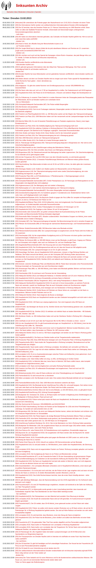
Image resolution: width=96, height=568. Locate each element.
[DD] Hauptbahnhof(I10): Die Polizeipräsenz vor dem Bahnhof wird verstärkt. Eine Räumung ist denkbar (49, 496)
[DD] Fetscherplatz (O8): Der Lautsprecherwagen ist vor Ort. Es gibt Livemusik (41, 250)
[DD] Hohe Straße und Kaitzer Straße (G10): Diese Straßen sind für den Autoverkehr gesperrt (46, 133)
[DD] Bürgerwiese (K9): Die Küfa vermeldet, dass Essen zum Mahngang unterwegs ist (44, 150)
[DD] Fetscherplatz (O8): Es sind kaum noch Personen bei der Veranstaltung (40, 273)
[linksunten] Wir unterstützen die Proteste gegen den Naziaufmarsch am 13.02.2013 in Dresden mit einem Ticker (52, 22)
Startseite (10, 12)
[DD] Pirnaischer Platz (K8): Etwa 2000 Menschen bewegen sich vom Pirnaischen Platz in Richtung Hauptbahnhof (53, 340)
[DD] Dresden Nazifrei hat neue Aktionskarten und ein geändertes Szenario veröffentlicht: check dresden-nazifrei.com (54, 74)
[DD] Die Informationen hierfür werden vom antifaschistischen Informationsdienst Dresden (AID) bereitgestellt (51, 25)
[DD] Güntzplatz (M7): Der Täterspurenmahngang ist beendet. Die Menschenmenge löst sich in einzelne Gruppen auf (54, 221)
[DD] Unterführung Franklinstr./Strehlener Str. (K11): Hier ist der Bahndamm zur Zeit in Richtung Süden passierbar (53, 423)
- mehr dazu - (19, 34)
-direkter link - (19, 71)
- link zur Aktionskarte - (23, 102)
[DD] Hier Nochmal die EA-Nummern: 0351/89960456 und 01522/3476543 (40, 404)
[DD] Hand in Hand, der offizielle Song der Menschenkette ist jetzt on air (39, 43)
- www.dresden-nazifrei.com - (25, 64)
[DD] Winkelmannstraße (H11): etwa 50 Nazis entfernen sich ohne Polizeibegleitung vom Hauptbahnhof (49, 373)
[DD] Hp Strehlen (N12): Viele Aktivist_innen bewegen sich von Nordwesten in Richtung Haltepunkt (48, 288)
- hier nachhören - (21, 494)
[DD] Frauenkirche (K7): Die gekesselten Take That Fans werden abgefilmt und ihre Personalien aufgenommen (52, 522)
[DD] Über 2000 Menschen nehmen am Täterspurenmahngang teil (37, 138)
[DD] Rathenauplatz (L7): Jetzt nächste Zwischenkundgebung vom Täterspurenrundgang (44, 188)
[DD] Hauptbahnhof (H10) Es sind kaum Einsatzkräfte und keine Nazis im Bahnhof (42, 278)
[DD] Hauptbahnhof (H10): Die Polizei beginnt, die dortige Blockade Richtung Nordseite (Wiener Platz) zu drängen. (53, 416)
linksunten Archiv (31, 5)
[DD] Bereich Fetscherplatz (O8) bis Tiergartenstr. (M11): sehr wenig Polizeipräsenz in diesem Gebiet (48, 280)
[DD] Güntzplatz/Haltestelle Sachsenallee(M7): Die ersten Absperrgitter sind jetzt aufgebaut (45, 190)
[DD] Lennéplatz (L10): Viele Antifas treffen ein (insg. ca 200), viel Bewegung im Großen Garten (47, 359)
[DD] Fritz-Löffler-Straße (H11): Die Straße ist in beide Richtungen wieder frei (40, 140)
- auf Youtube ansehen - (23, 46)
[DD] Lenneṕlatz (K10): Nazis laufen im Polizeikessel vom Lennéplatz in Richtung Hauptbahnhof (47, 525)
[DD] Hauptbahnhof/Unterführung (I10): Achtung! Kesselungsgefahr (37, 392)
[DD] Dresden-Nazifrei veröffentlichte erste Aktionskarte (33, 62)
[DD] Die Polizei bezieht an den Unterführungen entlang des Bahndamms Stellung (42, 147)
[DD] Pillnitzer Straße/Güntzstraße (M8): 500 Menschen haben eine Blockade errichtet (43, 228)
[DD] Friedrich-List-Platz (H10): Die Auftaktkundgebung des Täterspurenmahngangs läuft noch (46, 126)
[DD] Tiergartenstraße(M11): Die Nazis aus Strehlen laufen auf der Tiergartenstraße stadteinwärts (47, 337)
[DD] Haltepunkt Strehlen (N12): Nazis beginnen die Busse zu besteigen (39, 295)
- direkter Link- (20, 60)
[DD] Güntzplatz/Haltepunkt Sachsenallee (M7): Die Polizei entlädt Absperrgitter (41, 104)
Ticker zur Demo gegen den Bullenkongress (30, 562)
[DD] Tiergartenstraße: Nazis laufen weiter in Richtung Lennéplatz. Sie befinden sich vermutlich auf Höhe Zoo (51, 347)
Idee (15, 12)
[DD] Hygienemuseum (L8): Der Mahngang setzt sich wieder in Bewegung (39, 185)
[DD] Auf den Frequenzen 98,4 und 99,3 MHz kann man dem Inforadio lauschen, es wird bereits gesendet (50, 157)
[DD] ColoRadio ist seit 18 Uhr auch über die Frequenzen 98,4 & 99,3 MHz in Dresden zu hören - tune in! (50, 321)
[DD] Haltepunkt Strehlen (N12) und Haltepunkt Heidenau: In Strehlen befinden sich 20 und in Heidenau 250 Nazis (53, 276)
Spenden (38, 12)
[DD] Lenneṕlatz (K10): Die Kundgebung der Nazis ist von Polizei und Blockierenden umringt (46, 454)
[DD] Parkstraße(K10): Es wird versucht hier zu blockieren (34, 375)
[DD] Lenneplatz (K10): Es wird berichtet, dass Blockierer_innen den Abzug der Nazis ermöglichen (48, 515)
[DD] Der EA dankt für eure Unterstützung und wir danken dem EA (37, 548)
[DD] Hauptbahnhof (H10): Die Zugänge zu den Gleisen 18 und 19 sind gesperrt (41, 209)
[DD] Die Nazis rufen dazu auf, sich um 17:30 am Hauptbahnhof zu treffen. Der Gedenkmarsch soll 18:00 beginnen (53, 90)
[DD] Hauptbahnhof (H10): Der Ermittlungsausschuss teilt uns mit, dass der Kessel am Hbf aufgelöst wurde (50, 247)
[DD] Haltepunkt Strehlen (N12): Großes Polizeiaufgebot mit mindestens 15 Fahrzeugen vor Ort (47, 207)
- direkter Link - (20, 41)
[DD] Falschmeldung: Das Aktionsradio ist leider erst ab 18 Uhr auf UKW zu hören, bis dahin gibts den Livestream (53, 164)
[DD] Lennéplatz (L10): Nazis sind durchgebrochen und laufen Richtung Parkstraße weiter (45, 366)
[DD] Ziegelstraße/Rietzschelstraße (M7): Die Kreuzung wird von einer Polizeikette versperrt (45, 245)
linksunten (30, 12)
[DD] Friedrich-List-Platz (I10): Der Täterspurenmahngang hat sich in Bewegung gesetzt (44, 135)
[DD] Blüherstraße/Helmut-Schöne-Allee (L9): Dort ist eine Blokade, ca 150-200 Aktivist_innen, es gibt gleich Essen (53, 390)
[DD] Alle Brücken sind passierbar (26, 107)
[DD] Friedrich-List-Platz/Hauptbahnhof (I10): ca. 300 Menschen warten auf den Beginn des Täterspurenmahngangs (53, 114)
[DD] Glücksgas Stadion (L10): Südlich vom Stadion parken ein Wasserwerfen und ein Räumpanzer (48, 169)
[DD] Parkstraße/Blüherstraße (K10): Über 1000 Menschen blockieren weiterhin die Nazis (45, 383)
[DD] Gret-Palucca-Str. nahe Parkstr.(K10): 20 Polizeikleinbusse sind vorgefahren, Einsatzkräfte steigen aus (51, 430)
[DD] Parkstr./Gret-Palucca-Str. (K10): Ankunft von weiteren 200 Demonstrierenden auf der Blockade (48, 442)
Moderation (22, 12)
